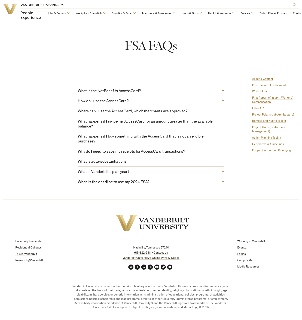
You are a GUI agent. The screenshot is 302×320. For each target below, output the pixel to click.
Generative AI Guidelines (268, 144)
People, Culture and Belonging (271, 150)
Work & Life (259, 91)
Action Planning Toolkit (266, 137)
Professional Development (269, 85)
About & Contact (262, 79)
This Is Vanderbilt (26, 256)
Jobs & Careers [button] (57, 13)
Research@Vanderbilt (29, 262)
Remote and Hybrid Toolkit (269, 121)
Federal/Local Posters (272, 13)
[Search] (295, 4)
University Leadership (29, 243)
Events (241, 249)
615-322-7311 (142, 255)
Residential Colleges (28, 249)
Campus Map (245, 262)
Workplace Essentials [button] (89, 13)
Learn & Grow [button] (190, 13)
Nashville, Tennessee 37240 (151, 250)
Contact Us (161, 255)
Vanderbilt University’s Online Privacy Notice (151, 260)
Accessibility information (90, 305)
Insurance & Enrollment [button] (157, 13)
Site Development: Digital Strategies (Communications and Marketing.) (152, 309)
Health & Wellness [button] (219, 13)
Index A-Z (258, 108)
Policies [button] (245, 13)
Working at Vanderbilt (251, 243)
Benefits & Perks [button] (122, 13)
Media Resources (248, 269)
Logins (241, 256)
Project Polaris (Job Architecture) (273, 114)
